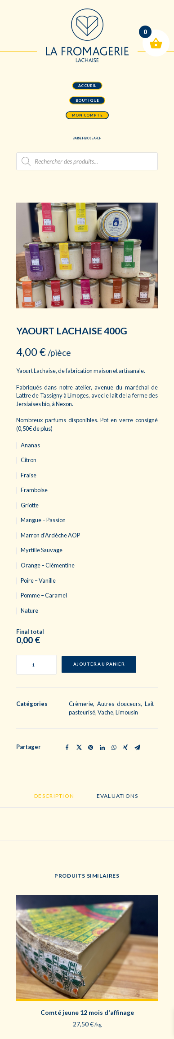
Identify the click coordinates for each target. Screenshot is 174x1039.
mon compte (87, 115)
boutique (87, 100)
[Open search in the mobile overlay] (87, 161)
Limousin (127, 712)
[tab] (54, 799)
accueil (87, 85)
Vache (105, 712)
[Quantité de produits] (36, 665)
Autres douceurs (119, 703)
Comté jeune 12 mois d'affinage (87, 1012)
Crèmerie (81, 703)
